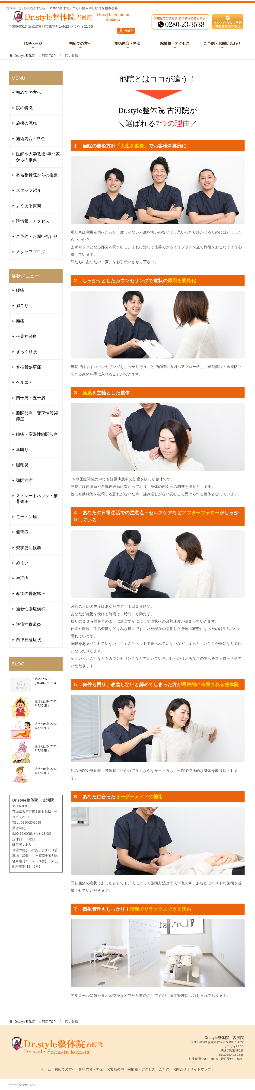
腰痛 (20, 290)
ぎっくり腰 (26, 351)
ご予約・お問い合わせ (222, 43)
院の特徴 (24, 107)
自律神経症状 (28, 639)
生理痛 (22, 578)
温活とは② (46, 748)
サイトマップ (200, 1069)
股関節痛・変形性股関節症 (37, 416)
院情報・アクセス (175, 43)
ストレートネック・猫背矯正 (37, 498)
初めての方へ (80, 43)
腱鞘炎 (22, 465)
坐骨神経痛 (26, 336)
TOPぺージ (33, 43)
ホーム (46, 1069)
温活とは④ (46, 703)
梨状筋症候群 (28, 547)
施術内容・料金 (127, 43)
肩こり (22, 305)
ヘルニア (24, 382)
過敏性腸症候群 (30, 609)
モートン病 (26, 517)
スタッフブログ (30, 251)
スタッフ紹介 (28, 190)
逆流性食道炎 (28, 624)
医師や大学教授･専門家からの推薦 (38, 157)
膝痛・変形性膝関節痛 (37, 434)
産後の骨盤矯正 (30, 593)
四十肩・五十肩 (30, 398)
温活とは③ (46, 726)
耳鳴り (22, 449)
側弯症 (22, 532)
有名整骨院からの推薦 (37, 175)
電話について (45, 681)
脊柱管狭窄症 (28, 367)
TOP (35, 56)
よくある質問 (28, 205)
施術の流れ (26, 123)
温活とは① (46, 771)
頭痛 (20, 321)
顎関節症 (24, 480)
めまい (22, 563)
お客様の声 (115, 1069)
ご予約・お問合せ (173, 1069)
